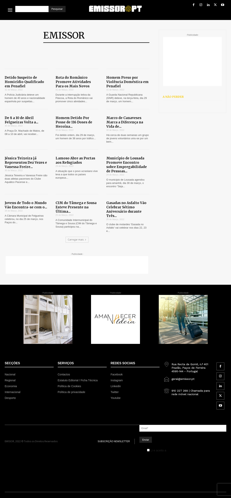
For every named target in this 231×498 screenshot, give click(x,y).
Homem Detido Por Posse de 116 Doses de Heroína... (74, 122)
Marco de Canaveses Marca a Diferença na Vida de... (124, 122)
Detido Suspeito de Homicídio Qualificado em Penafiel (24, 81)
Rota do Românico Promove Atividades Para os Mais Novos (73, 81)
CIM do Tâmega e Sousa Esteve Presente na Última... (76, 207)
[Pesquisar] (57, 9)
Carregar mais (77, 239)
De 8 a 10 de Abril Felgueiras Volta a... (21, 120)
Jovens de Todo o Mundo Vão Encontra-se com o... (26, 205)
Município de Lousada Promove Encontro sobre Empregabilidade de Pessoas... (126, 164)
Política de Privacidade (182, 450)
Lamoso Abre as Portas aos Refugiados (75, 160)
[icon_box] (188, 366)
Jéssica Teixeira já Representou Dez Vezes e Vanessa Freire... (26, 162)
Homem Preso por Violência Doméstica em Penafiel (127, 81)
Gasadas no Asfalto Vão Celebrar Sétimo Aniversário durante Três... (126, 209)
